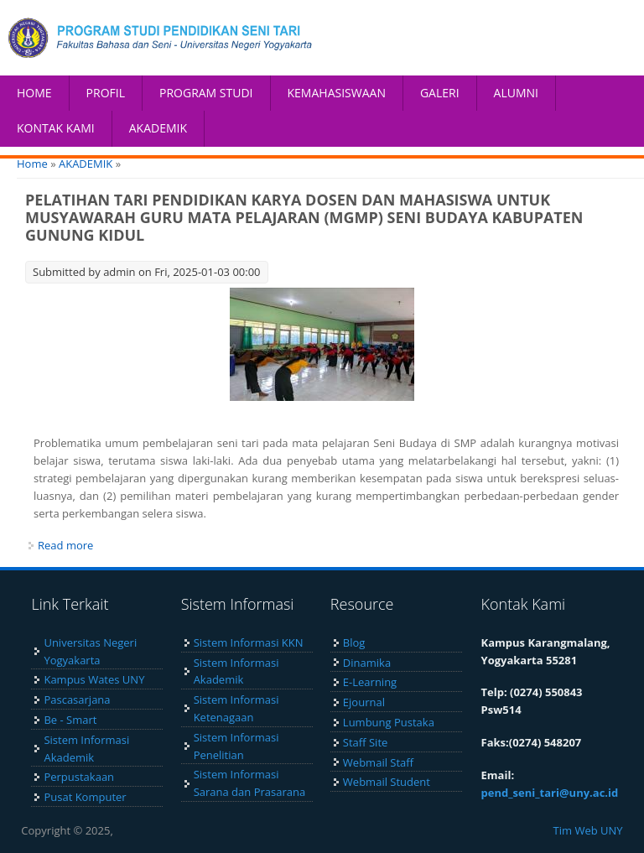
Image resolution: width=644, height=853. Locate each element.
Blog (354, 642)
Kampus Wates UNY (94, 679)
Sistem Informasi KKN (249, 642)
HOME (34, 93)
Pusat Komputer (85, 796)
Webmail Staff (378, 762)
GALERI (440, 93)
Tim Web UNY (588, 830)
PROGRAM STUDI (206, 93)
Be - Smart (70, 719)
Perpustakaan (79, 776)
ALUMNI (516, 93)
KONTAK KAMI (56, 128)
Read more (65, 545)
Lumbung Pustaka (388, 722)
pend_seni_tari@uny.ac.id (550, 792)
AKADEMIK (158, 128)
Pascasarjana (77, 699)
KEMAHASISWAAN (337, 93)
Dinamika (367, 662)
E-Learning (370, 681)
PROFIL (105, 93)
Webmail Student (386, 781)
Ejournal (364, 702)
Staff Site (365, 742)
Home (32, 163)
